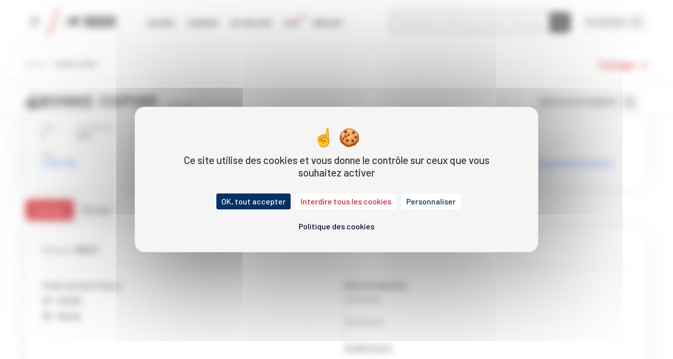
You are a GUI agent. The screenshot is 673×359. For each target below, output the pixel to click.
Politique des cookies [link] (336, 226)
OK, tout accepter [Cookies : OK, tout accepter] (253, 201)
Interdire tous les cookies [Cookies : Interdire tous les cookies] (346, 201)
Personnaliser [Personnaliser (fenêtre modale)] (431, 201)
